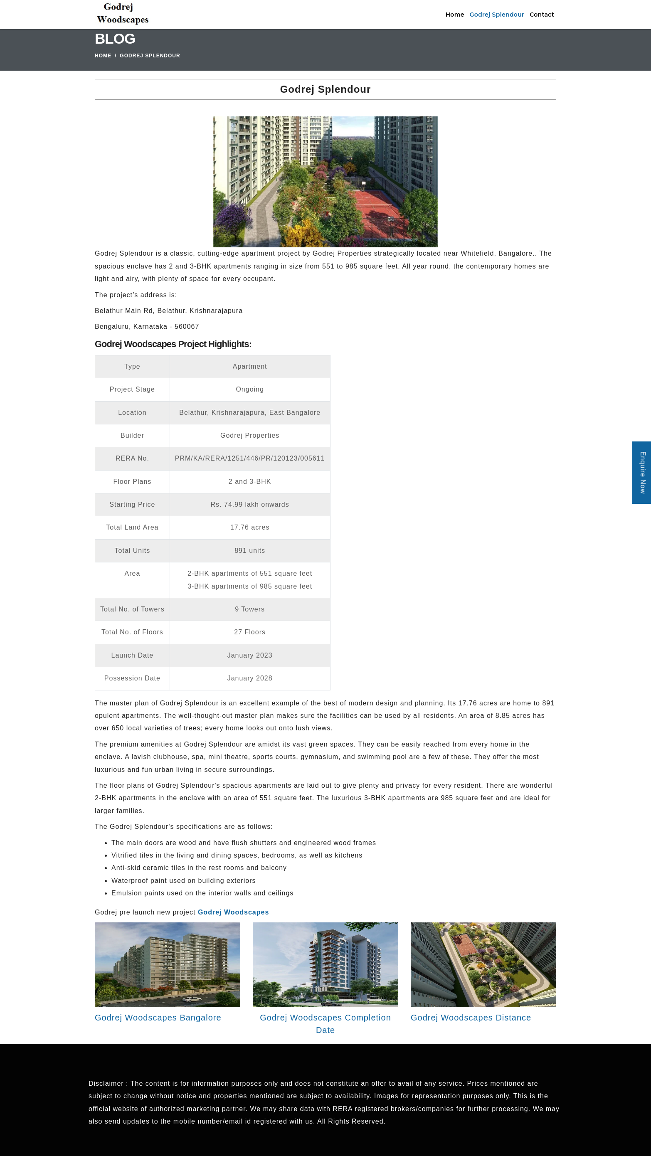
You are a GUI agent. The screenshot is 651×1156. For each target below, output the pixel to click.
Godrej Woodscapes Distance (471, 1017)
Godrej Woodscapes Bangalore (158, 1017)
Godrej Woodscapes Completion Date (325, 1024)
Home (455, 14)
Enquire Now (642, 472)
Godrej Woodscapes (233, 912)
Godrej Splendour (497, 14)
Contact (542, 14)
